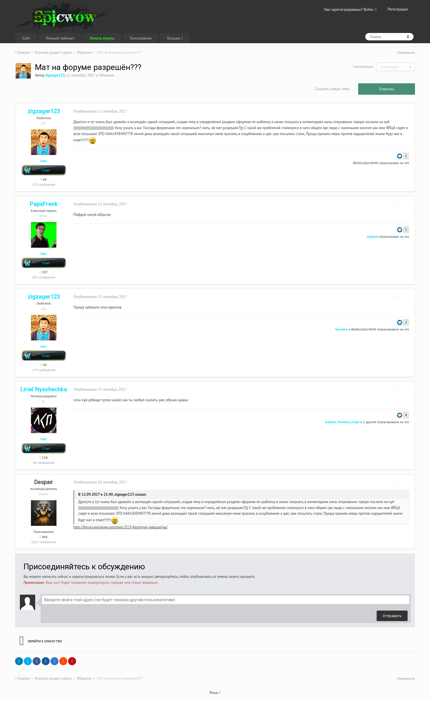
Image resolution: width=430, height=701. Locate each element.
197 (44, 272)
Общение (106, 75)
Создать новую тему (332, 88)
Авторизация (363, 66)
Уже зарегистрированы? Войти (350, 9)
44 (44, 179)
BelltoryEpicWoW (367, 163)
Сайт (26, 38)
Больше (175, 38)
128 (44, 457)
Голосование (141, 38)
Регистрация (398, 9)
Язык (215, 692)
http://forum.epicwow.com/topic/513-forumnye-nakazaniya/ (119, 527)
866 (44, 537)
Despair (43, 482)
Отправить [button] (392, 616)
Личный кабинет (60, 38)
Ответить (387, 89)
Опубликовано (98, 111)
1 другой (370, 422)
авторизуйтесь (166, 576)
